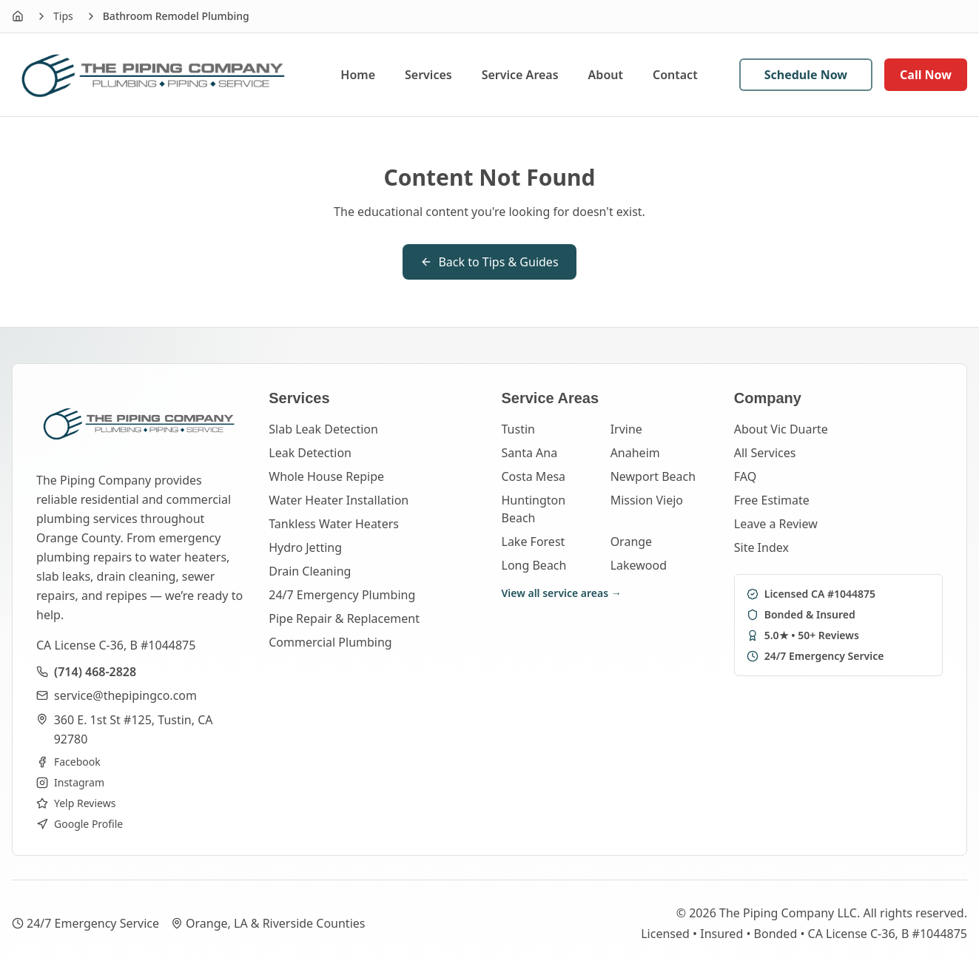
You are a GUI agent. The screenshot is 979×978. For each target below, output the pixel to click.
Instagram (70, 782)
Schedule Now (805, 75)
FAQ (745, 476)
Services (428, 75)
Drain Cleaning (310, 571)
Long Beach (534, 565)
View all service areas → (562, 593)
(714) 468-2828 (95, 672)
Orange (631, 541)
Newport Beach (653, 476)
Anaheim (635, 453)
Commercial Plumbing (330, 642)
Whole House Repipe (326, 476)
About (605, 75)
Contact (675, 75)
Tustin (518, 429)
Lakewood (638, 565)
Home (357, 75)
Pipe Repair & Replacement (344, 618)
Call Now (926, 75)
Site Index (761, 547)
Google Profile (79, 824)
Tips (63, 16)
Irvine (626, 429)
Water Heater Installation (338, 500)
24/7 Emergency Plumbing (342, 595)
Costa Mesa (534, 476)
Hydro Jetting (305, 547)
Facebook (68, 762)
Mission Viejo (646, 500)
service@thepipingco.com (125, 695)
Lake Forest (533, 541)
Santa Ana (530, 453)
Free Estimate (772, 500)
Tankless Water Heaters (334, 524)
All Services (765, 453)
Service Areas (520, 75)
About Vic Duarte (781, 429)
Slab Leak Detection (323, 429)
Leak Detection (310, 453)
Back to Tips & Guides (489, 262)
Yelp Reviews (75, 803)
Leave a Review (776, 524)
